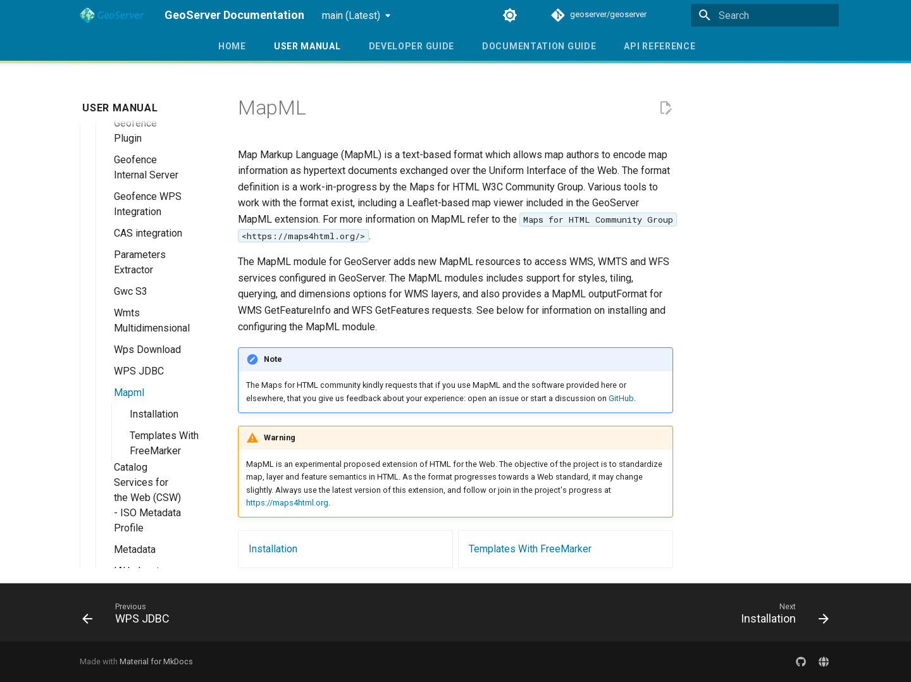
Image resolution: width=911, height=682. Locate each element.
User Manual (307, 46)
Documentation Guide (539, 46)
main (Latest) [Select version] (351, 15)
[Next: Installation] (780, 616)
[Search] (765, 15)
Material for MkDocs (156, 661)
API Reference (659, 46)
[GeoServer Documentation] (112, 15)
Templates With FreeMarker (530, 549)
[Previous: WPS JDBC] (130, 616)
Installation (273, 549)
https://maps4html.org (287, 502)
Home (232, 46)
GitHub (621, 398)
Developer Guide (411, 46)
